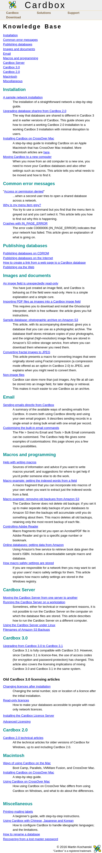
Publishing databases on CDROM (26, 253)
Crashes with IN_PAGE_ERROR (25, 223)
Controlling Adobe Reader (20, 526)
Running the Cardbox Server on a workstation (34, 602)
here (46, 152)
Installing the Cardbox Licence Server (28, 715)
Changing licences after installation (27, 686)
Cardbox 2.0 (11, 72)
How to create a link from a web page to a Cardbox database (44, 262)
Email (7, 53)
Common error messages (20, 40)
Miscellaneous (13, 81)
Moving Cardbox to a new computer (27, 157)
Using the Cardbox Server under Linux (29, 625)
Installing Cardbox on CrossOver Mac (28, 138)
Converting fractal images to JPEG (26, 352)
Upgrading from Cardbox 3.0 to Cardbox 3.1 (33, 646)
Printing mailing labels (18, 811)
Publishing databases (17, 44)
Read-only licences (16, 700)
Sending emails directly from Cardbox (28, 405)
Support (73, 13)
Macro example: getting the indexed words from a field (40, 480)
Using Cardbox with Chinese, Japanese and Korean (38, 820)
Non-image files (13, 375)
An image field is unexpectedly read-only (30, 283)
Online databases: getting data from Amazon (33, 545)
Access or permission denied (23, 191)
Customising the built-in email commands (31, 428)
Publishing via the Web (18, 267)
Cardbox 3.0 (11, 67)
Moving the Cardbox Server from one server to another (40, 597)
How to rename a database (21, 834)
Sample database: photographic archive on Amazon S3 (40, 320)
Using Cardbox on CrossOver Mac (26, 781)
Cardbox (12, 13)
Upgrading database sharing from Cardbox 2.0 (34, 111)
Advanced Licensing (17, 721)
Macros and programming (20, 58)
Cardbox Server (14, 62)
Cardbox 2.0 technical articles (23, 738)
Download (13, 17)
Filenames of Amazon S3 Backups (26, 629)
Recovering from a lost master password (30, 839)
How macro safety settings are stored (28, 563)
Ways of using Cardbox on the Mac (27, 763)
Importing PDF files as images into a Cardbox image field (42, 301)
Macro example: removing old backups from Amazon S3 (41, 499)
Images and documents (19, 49)
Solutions (44, 13)
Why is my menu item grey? (22, 205)
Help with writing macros (19, 462)
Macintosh (10, 76)
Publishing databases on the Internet (28, 258)
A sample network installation (23, 97)
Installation (10, 35)
